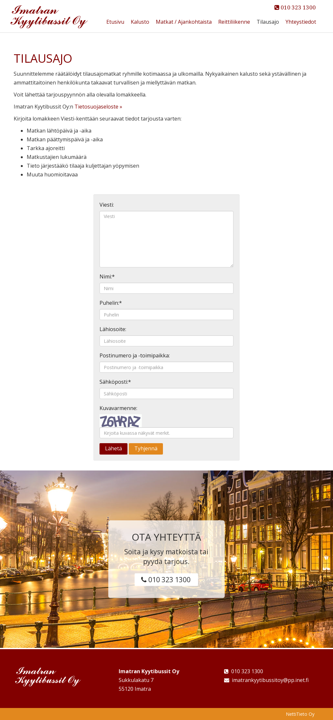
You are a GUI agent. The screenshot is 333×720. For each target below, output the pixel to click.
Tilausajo (268, 21)
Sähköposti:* (115, 381)
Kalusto (140, 21)
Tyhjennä (145, 448)
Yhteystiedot (301, 21)
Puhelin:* (111, 302)
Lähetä (113, 448)
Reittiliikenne (234, 21)
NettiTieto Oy (300, 714)
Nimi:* (107, 276)
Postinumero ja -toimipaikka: (135, 355)
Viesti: (107, 204)
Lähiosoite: (113, 329)
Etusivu (115, 21)
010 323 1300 (295, 7)
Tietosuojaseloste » (98, 106)
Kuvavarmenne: (118, 408)
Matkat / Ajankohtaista (184, 21)
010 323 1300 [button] (166, 579)
